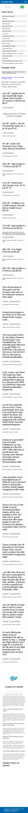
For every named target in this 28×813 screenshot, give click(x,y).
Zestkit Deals (5, 58)
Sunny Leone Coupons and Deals (10, 536)
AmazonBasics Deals (7, 48)
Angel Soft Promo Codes (8, 21)
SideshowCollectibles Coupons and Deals (12, 364)
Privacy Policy (7, 810)
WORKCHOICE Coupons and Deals (11, 195)
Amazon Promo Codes (7, 41)
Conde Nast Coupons (7, 56)
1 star (8, 691)
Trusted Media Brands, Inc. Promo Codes (12, 60)
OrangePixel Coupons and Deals (10, 432)
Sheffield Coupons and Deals (9, 218)
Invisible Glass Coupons (8, 36)
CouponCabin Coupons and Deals (10, 304)
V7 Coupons (5, 33)
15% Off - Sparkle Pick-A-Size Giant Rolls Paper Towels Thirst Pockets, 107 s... (13, 72)
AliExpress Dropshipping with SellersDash (11, 810)
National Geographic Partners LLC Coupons (12, 53)
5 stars (19, 691)
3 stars (14, 691)
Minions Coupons (6, 23)
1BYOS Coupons (6, 43)
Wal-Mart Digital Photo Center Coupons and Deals (12, 174)
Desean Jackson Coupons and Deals (11, 327)
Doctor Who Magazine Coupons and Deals (12, 497)
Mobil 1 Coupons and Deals (9, 135)
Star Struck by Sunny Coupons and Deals (12, 469)
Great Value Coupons (7, 26)
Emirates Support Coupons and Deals (11, 624)
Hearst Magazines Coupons (8, 46)
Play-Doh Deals (6, 38)
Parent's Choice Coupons (8, 16)
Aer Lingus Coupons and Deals (9, 662)
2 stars (11, 691)
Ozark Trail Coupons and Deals (9, 156)
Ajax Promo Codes (6, 31)
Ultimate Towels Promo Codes (9, 51)
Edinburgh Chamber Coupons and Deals (12, 597)
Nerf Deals (4, 18)
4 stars (16, 691)
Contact (22, 808)
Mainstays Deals (6, 28)
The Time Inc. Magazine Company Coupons (12, 63)
